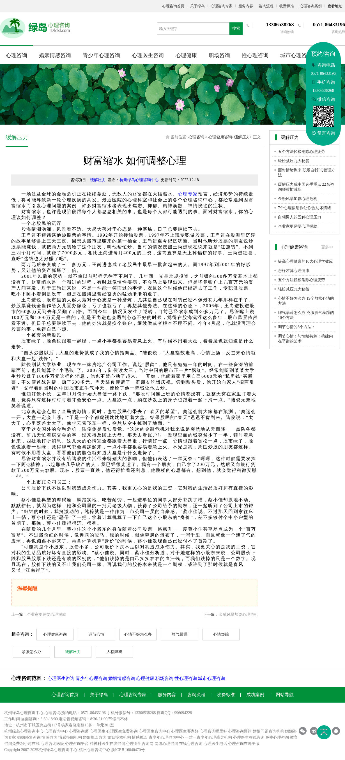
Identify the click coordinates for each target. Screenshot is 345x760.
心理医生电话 (215, 744)
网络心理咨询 (166, 744)
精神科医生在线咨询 (107, 744)
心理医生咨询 (148, 55)
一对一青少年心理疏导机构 (208, 737)
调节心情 (96, 634)
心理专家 (188, 194)
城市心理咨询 (296, 55)
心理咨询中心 (56, 731)
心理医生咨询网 (139, 744)
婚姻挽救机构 (119, 737)
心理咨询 (16, 55)
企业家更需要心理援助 (46, 614)
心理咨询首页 (173, 6)
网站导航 (285, 694)
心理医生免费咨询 (122, 731)
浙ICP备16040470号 (128, 750)
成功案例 (255, 694)
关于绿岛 (197, 6)
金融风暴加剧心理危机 (238, 614)
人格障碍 (114, 652)
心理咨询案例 (311, 6)
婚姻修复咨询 (29, 737)
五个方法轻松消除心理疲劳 (301, 152)
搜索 (236, 28)
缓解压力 (242, 137)
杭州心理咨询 (90, 750)
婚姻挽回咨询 (94, 737)
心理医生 (97, 731)
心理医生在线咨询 (248, 737)
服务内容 (245, 6)
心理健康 (186, 55)
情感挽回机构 (70, 737)
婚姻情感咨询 (55, 55)
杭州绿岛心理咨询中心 (139, 180)
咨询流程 (266, 6)
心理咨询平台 (77, 744)
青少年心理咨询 (101, 55)
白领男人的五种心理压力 (299, 217)
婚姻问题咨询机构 (268, 731)
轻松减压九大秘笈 (293, 161)
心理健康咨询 (220, 137)
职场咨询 (219, 55)
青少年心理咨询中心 (166, 737)
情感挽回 (140, 737)
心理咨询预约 (240, 731)
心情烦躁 (221, 634)
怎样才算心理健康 (293, 271)
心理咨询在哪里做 (243, 744)
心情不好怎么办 (138, 634)
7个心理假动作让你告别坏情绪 (304, 208)
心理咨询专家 (222, 6)
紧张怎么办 (31, 652)
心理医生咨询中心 (154, 731)
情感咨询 (49, 737)
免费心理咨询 (277, 737)
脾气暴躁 (179, 634)
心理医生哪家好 (185, 731)
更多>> (327, 247)
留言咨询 (323, 133)
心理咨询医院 (52, 744)
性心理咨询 (255, 55)
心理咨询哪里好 (213, 731)
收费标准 (286, 6)
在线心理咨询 (191, 744)
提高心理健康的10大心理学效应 (305, 261)
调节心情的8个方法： (296, 327)
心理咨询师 (79, 731)
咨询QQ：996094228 (174, 713)
